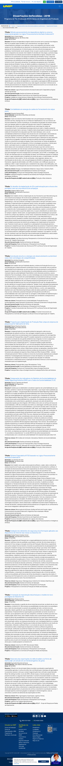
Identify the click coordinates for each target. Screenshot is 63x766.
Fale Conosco (26, 2)
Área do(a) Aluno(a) (37, 735)
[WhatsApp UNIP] (44, 2)
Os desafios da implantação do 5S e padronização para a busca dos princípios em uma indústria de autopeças (31, 187)
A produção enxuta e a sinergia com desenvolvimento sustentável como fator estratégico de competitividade (31, 257)
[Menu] (60, 6)
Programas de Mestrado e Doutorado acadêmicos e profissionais (31, 26)
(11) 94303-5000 (38, 720)
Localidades (36, 729)
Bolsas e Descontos (24, 742)
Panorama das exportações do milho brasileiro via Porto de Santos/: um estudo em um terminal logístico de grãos (28, 660)
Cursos (13, 26)
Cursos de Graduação (10, 727)
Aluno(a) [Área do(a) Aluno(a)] (59, 2)
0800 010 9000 (26, 720)
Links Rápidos (36, 2)
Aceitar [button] (43, 761)
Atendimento (36, 727)
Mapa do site (36, 740)
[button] (16, 763)
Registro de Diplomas (38, 738)
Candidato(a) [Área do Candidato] (50, 2)
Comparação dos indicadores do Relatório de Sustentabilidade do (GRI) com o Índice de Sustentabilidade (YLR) (30, 379)
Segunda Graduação (24, 740)
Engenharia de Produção (52, 26)
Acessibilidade (15, 2)
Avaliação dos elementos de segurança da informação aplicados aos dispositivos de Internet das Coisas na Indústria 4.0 (31, 532)
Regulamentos (22, 744)
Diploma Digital (36, 737)
